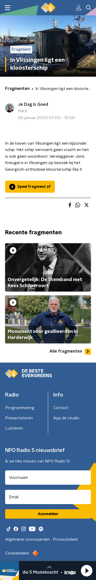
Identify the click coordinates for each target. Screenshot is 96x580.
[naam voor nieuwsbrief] (48, 477)
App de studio (66, 418)
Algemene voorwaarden (27, 539)
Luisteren (14, 428)
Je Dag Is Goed (33, 104)
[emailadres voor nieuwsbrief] (48, 497)
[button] (86, 570)
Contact (60, 408)
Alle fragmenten (70, 352)
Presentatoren (19, 418)
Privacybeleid (65, 539)
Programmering (19, 408)
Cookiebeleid (17, 553)
